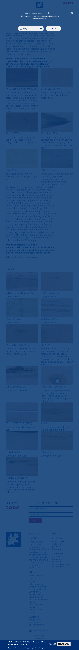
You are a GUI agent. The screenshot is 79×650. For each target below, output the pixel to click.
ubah (53, 29)
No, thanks (64, 644)
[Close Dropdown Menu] (72, 13)
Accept (52, 645)
